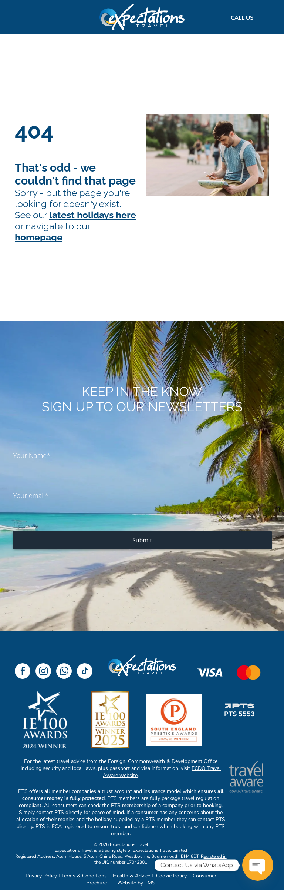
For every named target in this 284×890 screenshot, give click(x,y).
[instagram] (43, 672)
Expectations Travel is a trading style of (93, 850)
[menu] (16, 20)
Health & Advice (131, 875)
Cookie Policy (171, 875)
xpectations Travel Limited (161, 850)
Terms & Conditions (84, 875)
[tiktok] (84, 672)
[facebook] (22, 672)
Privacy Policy (41, 875)
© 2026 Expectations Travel (121, 844)
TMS (150, 882)
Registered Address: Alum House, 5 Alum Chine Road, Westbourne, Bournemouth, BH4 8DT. (107, 856)
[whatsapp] (64, 672)
